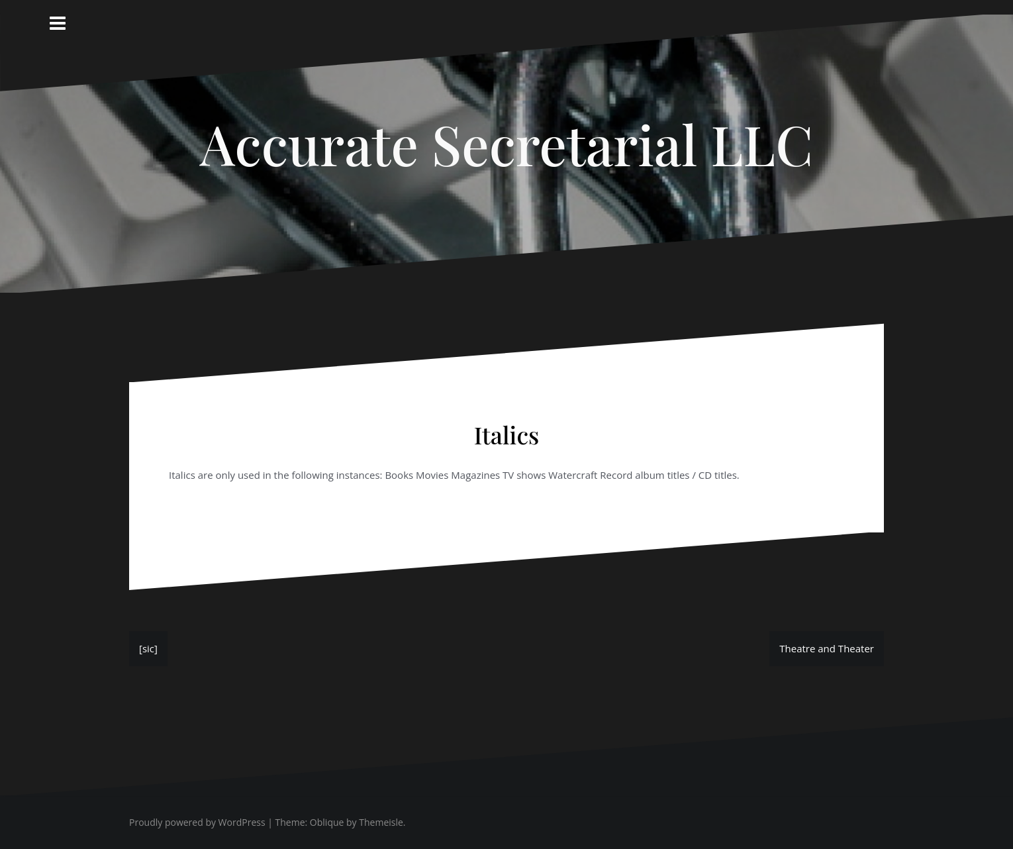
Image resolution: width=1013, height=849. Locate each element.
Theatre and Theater (826, 648)
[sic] (148, 648)
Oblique (327, 822)
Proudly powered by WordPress (197, 822)
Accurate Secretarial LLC (506, 143)
